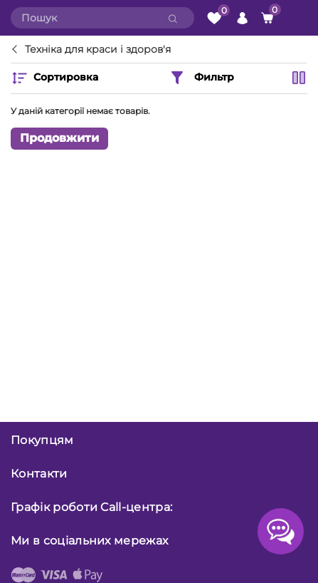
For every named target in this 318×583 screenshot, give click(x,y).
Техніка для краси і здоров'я (98, 49)
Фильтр (201, 77)
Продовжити (59, 138)
